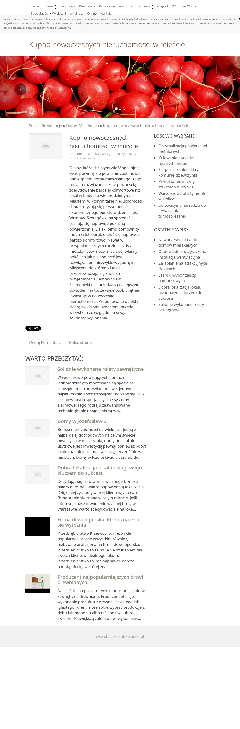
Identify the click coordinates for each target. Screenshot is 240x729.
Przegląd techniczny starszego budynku (176, 184)
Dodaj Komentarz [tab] (45, 342)
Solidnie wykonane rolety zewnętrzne (101, 369)
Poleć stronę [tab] (80, 342)
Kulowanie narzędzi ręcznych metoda (176, 160)
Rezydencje (52, 125)
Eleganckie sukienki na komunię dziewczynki (178, 172)
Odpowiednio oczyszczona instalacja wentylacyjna (182, 254)
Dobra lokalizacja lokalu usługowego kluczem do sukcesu (100, 470)
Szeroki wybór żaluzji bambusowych (177, 277)
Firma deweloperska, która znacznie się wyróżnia (99, 522)
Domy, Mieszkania (82, 125)
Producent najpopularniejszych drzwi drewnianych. (100, 580)
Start (33, 125)
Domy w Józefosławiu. (83, 421)
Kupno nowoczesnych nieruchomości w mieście (146, 125)
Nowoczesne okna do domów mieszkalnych (177, 242)
